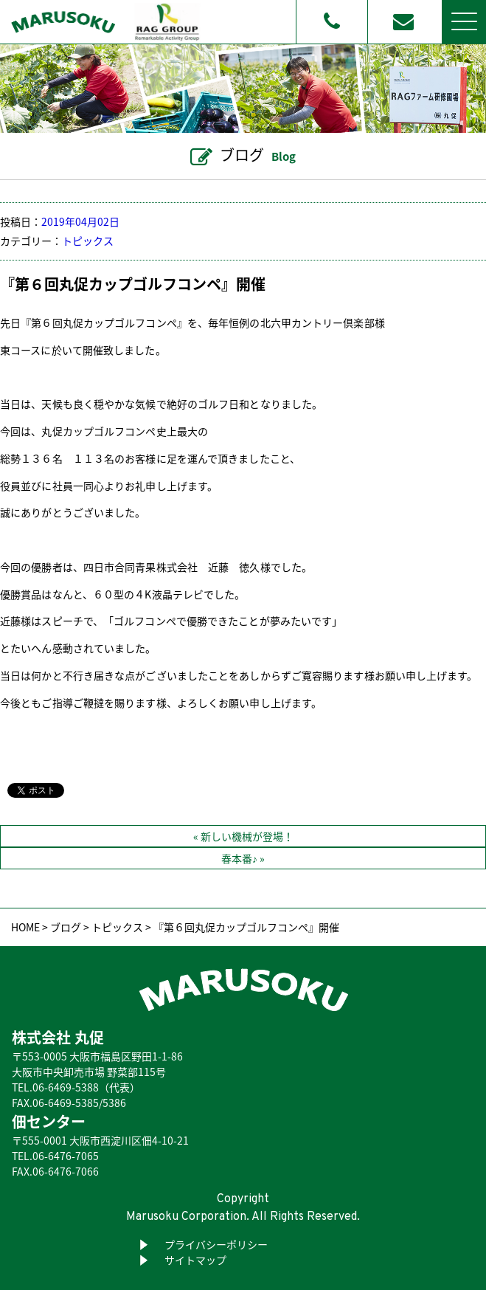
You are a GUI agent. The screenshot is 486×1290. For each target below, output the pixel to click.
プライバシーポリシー (216, 1244)
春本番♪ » (243, 858)
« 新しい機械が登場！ (243, 836)
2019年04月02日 (80, 221)
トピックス (88, 240)
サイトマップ (195, 1259)
